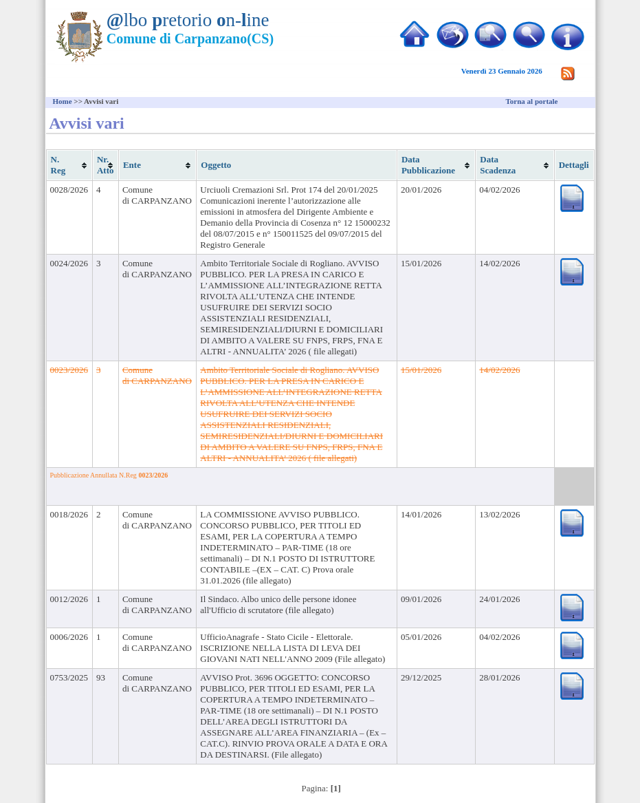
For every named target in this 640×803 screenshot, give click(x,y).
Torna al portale (532, 101)
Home (62, 101)
